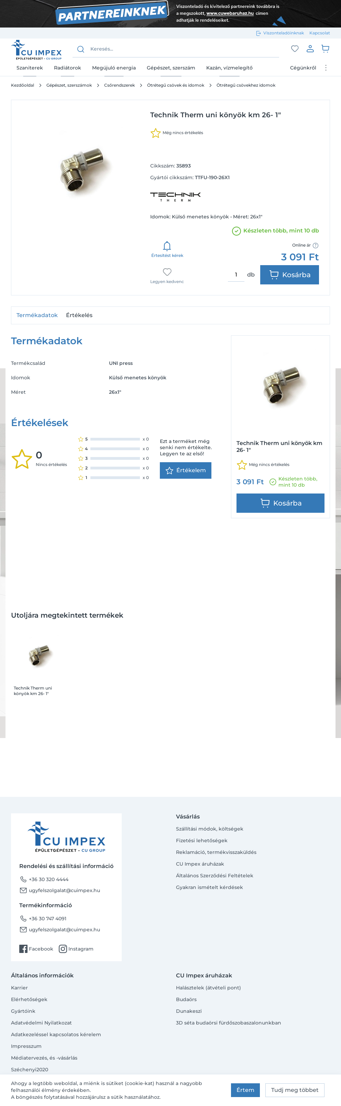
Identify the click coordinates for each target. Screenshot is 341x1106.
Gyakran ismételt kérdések (209, 887)
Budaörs (186, 999)
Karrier (19, 988)
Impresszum (26, 1046)
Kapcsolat (319, 32)
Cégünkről (303, 68)
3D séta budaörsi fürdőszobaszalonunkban (228, 1023)
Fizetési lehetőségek (202, 840)
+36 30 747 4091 (42, 918)
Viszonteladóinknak (283, 32)
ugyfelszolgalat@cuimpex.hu (59, 890)
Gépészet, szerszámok (69, 85)
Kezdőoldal (22, 85)
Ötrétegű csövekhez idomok (246, 85)
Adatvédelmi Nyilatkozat (41, 1023)
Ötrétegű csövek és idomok (175, 85)
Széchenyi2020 (29, 1069)
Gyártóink (23, 1011)
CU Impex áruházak (200, 864)
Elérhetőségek (29, 999)
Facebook (36, 949)
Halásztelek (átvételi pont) (208, 988)
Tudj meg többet (295, 1090)
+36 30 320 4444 (43, 879)
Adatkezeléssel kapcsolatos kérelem (56, 1034)
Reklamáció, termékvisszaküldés (216, 852)
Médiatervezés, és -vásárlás (44, 1058)
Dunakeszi (189, 1011)
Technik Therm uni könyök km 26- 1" (33, 690)
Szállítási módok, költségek (209, 829)
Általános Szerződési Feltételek (214, 875)
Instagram (76, 949)
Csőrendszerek (119, 85)
